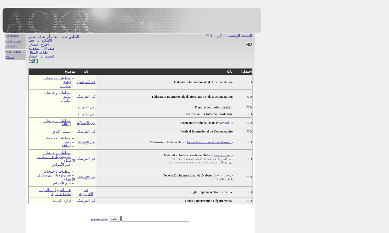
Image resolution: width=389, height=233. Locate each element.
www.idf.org (223, 155)
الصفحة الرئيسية (240, 36)
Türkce (10, 57)
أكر (220, 36)
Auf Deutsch (13, 51)
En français (12, 35)
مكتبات (65, 86)
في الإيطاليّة (86, 123)
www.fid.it (224, 123)
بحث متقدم (99, 219)
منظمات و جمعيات (57, 78)
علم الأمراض (61, 165)
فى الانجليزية (86, 192)
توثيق (67, 82)
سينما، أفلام (62, 132)
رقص (67, 142)
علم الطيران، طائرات (55, 190)
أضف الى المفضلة (41, 48)
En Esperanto (13, 40)
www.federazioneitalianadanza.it (210, 142)
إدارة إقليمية (61, 201)
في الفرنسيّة (86, 82)
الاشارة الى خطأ (40, 40)
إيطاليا (66, 125)
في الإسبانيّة (86, 177)
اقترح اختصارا (38, 45)
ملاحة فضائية (61, 194)
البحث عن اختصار (41, 56)
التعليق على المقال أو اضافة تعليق (53, 37)
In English (12, 46)
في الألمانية (86, 107)
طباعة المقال (38, 52)
